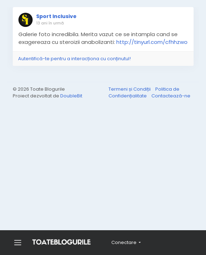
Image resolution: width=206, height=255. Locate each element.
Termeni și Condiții (130, 89)
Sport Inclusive (56, 16)
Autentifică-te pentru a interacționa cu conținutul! (74, 58)
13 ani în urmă (50, 23)
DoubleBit (71, 95)
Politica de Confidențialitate (143, 93)
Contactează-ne (170, 95)
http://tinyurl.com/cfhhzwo (152, 42)
